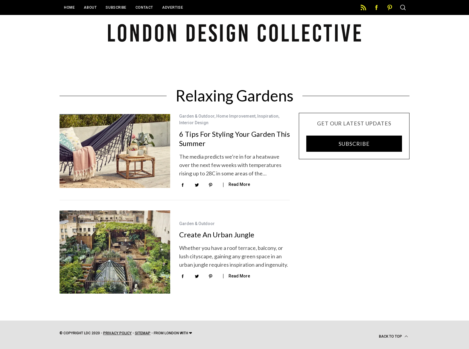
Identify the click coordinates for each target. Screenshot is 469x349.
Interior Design (193, 122)
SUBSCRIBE (354, 143)
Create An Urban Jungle (216, 234)
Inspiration (267, 116)
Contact (144, 7)
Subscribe (116, 7)
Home (69, 7)
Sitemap (142, 333)
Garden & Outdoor (196, 116)
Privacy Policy (117, 333)
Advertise (172, 7)
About (90, 7)
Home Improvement (235, 116)
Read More (239, 184)
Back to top (393, 336)
